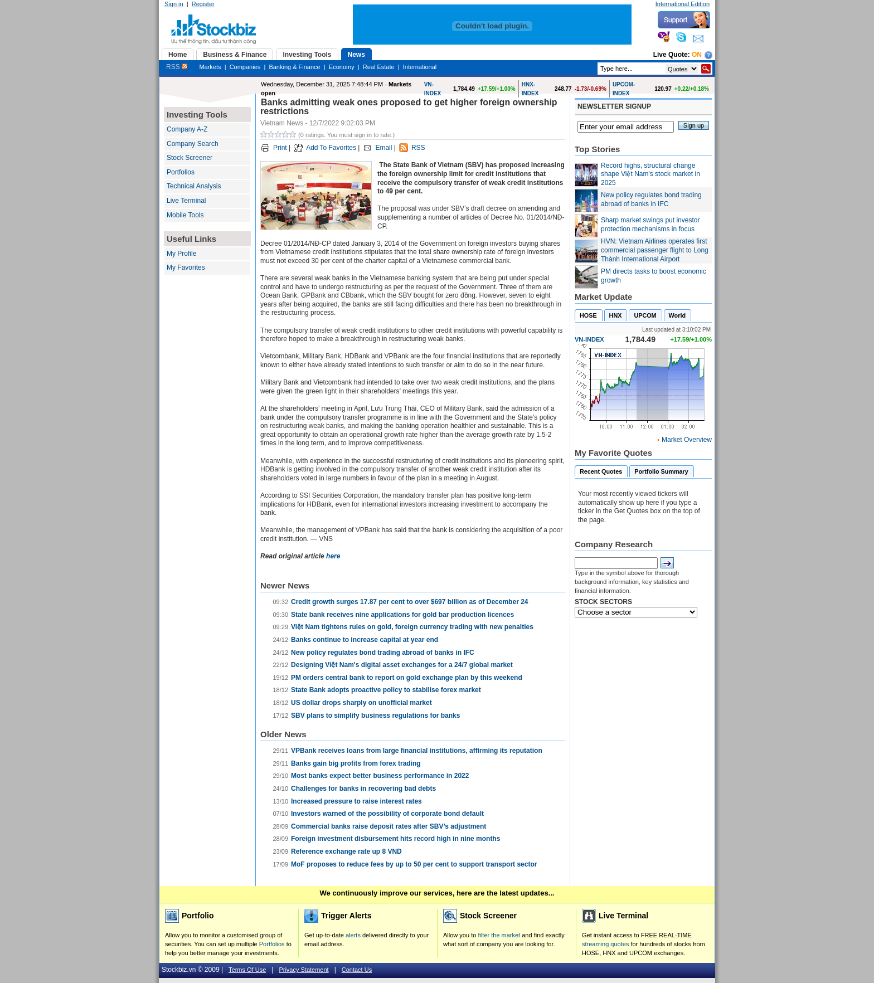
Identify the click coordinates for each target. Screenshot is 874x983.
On (697, 55)
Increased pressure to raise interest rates (356, 801)
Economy (342, 67)
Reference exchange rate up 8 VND (346, 851)
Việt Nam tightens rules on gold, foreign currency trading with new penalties (412, 627)
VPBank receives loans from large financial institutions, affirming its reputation (416, 751)
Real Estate (379, 67)
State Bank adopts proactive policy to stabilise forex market (386, 690)
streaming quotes (605, 944)
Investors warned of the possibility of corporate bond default (387, 813)
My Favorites (186, 267)
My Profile (181, 253)
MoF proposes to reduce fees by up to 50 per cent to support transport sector (414, 864)
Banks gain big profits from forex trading (356, 763)
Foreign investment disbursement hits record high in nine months (395, 839)
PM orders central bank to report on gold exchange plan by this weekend (406, 678)
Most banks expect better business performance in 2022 (380, 776)
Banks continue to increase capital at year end (364, 640)
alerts (353, 935)
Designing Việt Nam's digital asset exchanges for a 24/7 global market (402, 665)
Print (280, 148)
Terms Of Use (247, 969)
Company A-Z (187, 129)
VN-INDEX (589, 339)
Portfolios (181, 172)
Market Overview (687, 440)
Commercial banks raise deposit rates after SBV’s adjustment (388, 826)
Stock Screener (189, 158)
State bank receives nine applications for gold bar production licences (402, 615)
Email (383, 148)
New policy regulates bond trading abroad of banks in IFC (382, 652)
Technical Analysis (194, 186)
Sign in (173, 4)
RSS (176, 67)
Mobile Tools (185, 215)
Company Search (193, 144)
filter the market (499, 935)
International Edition (683, 4)
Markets (210, 67)
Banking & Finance (294, 67)
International (420, 67)
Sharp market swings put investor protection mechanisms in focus (650, 224)
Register (203, 4)
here (333, 556)
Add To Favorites (331, 148)
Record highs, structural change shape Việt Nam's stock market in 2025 (650, 174)
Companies (245, 67)
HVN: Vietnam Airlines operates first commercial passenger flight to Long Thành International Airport (654, 249)
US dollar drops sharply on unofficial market (361, 703)
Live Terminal (186, 201)
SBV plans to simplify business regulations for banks (375, 715)
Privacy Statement (303, 969)
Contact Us (357, 969)
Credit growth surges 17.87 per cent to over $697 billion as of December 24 (409, 602)
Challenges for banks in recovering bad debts (363, 788)
